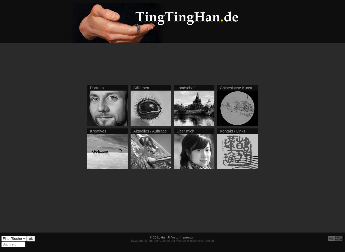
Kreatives (98, 131)
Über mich (185, 131)
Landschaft (186, 88)
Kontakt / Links (232, 131)
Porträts (97, 88)
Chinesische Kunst (236, 88)
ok (31, 239)
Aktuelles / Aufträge (150, 131)
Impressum (187, 237)
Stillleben (141, 88)
